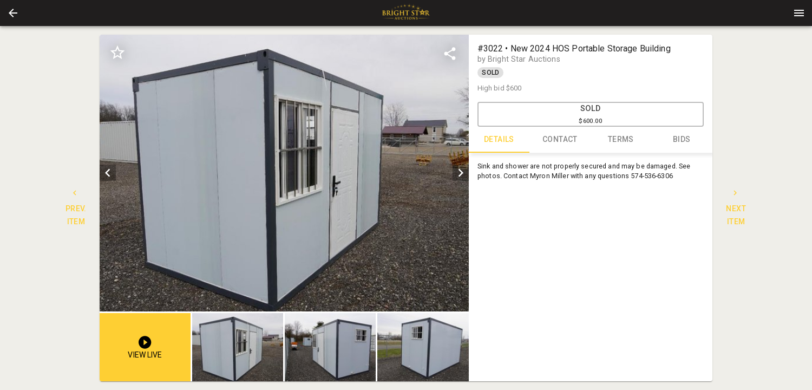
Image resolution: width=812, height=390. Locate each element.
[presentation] (406, 13)
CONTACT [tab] (560, 140)
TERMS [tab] (621, 140)
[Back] (13, 13)
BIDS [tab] (681, 140)
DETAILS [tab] (499, 140)
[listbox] (284, 173)
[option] (284, 173)
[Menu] (799, 13)
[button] (13, 13)
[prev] (108, 173)
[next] (461, 173)
